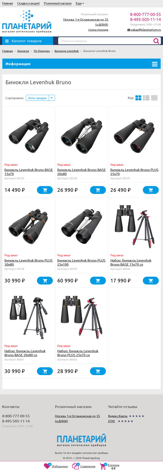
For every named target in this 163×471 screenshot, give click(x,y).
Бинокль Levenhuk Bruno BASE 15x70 (28, 171)
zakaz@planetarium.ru (146, 29)
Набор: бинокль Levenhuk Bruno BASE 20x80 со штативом (24, 355)
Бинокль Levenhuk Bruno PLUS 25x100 (81, 262)
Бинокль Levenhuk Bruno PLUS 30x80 (28, 262)
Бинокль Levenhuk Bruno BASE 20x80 (81, 171)
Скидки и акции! (28, 3)
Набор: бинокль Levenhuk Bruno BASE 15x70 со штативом (130, 264)
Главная (7, 3)
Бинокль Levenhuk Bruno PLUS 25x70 (134, 171)
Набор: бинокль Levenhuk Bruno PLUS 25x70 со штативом (77, 355)
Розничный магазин (58, 3)
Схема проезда (98, 29)
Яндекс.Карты (118, 416)
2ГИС (111, 421)
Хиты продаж (37, 98)
